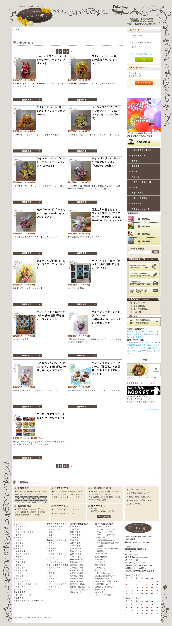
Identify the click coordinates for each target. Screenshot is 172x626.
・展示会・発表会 (21, 554)
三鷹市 (130, 332)
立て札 (71, 513)
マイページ (100, 562)
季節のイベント (138, 156)
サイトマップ (101, 554)
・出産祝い (19, 557)
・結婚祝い (19, 540)
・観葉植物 (52, 581)
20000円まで (76, 554)
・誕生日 (18, 565)
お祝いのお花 (137, 193)
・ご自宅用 (19, 576)
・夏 (20, 595)
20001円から (76, 557)
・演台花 (51, 573)
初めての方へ (101, 570)
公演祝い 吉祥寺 (137, 351)
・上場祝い (19, 537)
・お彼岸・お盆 (54, 529)
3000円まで (75, 529)
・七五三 (51, 551)
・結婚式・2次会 (21, 581)
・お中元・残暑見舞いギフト (26, 584)
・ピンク (110, 527)
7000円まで (75, 540)
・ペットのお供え (55, 527)
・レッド (99, 527)
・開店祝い (19, 529)
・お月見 (18, 573)
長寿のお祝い (137, 203)
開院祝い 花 (76, 592)
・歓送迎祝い (20, 559)
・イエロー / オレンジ (105, 529)
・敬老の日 (52, 548)
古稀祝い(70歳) (77, 568)
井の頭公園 (154, 334)
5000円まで (75, 535)
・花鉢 (50, 576)
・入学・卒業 (20, 562)
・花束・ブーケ (54, 568)
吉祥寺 (154, 332)
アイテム (136, 177)
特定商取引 (100, 565)
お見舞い (136, 187)
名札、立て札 (135, 504)
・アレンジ (52, 570)
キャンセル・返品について (141, 500)
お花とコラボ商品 (139, 198)
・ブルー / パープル (104, 532)
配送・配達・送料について (141, 497)
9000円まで (75, 546)
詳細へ (38, 494)
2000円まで (75, 527)
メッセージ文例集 (103, 595)
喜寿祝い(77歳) (77, 570)
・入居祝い (19, 548)
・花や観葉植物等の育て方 (107, 543)
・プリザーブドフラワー (57, 584)
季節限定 (136, 166)
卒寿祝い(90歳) (77, 579)
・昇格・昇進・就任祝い (24, 532)
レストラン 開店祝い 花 (82, 590)
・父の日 (51, 546)
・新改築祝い (20, 543)
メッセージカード (72, 509)
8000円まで (75, 543)
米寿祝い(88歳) (77, 576)
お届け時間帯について (105, 587)
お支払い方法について (139, 493)
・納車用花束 (20, 551)
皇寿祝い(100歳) (77, 584)
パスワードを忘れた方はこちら (140, 54)
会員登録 (99, 559)
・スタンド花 (53, 587)
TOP (15, 29)
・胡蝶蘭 (51, 579)
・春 (16, 595)
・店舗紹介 (100, 551)
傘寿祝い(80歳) (77, 573)
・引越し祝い (20, 546)
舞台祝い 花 (150, 351)
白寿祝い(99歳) (77, 581)
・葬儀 (50, 532)
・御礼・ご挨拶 (20, 570)
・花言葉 (99, 546)
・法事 (50, 535)
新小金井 (131, 337)
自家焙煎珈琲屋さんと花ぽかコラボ (29, 601)
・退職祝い (19, 535)
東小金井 (139, 337)
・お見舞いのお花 (21, 590)
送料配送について (103, 579)
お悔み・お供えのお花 (141, 182)
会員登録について (103, 584)
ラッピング (57, 509)
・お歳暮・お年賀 (55, 554)
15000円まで (76, 551)
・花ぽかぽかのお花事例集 (107, 548)
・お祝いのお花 (20, 587)
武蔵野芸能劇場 (134, 345)
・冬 (29, 595)
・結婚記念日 (20, 568)
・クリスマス (53, 559)
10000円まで (76, 548)
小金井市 (146, 332)
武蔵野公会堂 (133, 342)
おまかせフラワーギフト (142, 209)
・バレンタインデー (56, 562)
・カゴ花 (51, 590)
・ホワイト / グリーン (105, 535)
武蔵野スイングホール (149, 342)
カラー (135, 172)
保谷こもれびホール (140, 348)
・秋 (25, 595)
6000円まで (75, 537)
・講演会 (18, 579)
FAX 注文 (99, 592)
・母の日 (51, 543)
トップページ (20, 524)
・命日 (50, 537)
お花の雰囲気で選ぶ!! (141, 150)
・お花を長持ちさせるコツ (107, 540)
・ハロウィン (53, 557)
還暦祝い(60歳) (77, 565)
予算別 (135, 161)
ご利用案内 (100, 568)
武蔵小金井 (136, 334)
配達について (101, 590)
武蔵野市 (137, 332)
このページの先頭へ (152, 409)
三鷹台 (145, 334)
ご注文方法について (138, 489)
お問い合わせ (101, 557)
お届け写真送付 (59, 513)
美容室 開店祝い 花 (80, 587)
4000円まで (75, 532)
